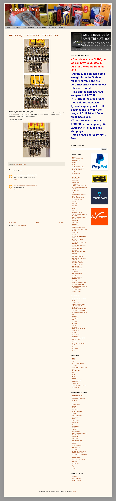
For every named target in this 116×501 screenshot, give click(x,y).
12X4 (73, 164)
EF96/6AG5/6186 (76, 289)
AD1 (73, 319)
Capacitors (74, 476)
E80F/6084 (16, 164)
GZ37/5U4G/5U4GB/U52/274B (79, 385)
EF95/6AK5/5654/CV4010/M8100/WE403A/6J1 (79, 287)
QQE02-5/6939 (75, 463)
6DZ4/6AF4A (75, 417)
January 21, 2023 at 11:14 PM (29, 175)
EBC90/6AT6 (75, 220)
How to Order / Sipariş (19, 27)
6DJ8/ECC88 (75, 180)
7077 (73, 424)
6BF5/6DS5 (75, 409)
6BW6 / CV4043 (76, 302)
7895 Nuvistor (75, 429)
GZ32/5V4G (75, 381)
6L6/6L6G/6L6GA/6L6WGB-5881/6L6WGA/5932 (79, 305)
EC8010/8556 (75, 226)
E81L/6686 (74, 210)
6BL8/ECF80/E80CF (77, 411)
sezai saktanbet (18, 175)
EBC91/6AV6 (75, 222)
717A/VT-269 (75, 190)
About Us (31, 27)
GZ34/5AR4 (75, 383)
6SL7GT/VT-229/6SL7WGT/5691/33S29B (79, 185)
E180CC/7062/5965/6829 (78, 198)
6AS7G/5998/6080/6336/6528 (79, 299)
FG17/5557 (75, 461)
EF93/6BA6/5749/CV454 (78, 284)
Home (8, 27)
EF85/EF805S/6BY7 (77, 277)
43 (72, 402)
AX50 (73, 372)
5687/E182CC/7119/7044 (78, 168)
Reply (15, 179)
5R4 (73, 361)
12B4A (74, 157)
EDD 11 (74, 269)
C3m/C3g (74, 192)
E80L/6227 (74, 207)
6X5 (73, 369)
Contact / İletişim (41, 27)
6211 (73, 175)
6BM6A (74, 413)
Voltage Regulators (76, 480)
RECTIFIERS (75, 387)
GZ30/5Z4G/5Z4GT (77, 380)
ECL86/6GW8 (75, 330)
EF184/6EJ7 (75, 271)
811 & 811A (75, 316)
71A (73, 314)
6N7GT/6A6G (75, 420)
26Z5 (73, 360)
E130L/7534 (75, 321)
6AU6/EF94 (75, 406)
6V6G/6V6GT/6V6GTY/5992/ (79, 310)
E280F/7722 (75, 201)
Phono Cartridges (76, 478)
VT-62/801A (75, 348)
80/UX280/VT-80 (76, 371)
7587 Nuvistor (75, 428)
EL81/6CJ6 (75, 336)
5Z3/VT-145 (75, 365)
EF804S (74, 275)
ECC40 (74, 234)
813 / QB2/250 (75, 318)
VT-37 (73, 346)
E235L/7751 (75, 323)
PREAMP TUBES (22, 164)
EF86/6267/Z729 (76, 279)
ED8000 (74, 332)
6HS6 (73, 418)
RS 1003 (74, 341)
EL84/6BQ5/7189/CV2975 (78, 338)
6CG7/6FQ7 (75, 179)
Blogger (74, 491)
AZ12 (73, 376)
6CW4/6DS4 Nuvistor (77, 415)
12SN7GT (74, 162)
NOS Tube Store (26, 9)
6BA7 (73, 408)
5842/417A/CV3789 (77, 169)
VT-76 (73, 350)
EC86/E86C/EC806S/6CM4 (78, 227)
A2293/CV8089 (76, 431)
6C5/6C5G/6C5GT (76, 177)
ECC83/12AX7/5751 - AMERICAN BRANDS (77, 255)
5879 (73, 171)
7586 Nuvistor (75, 426)
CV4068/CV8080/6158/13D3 (79, 194)
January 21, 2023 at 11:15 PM (29, 185)
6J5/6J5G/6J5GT (76, 182)
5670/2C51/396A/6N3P (77, 166)
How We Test (52, 27)
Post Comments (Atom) (20, 225)
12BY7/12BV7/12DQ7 (77, 159)
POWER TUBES (76, 339)
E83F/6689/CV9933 (77, 212)
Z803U (74, 468)
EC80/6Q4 (74, 224)
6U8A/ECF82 (75, 422)
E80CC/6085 (75, 203)
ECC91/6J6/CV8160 (77, 268)
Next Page (61, 222)
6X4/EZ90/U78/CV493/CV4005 (79, 312)
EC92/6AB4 (75, 232)
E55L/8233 (74, 325)
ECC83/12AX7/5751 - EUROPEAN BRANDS (77, 262)
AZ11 (73, 374)
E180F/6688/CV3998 (77, 199)
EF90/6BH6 (75, 280)
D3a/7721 (74, 196)
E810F (73, 208)
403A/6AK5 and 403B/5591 (78, 398)
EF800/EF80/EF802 (77, 273)
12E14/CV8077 (76, 160)
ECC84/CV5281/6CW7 (77, 264)
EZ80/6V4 (74, 378)
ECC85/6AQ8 (75, 266)
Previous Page (12, 222)
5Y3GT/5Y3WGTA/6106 (78, 363)
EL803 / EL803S (76, 334)
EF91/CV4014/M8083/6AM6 (79, 282)
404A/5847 (74, 400)
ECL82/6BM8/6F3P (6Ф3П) (78, 329)
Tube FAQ (62, 27)
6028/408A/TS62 (76, 173)
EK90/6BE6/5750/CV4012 (78, 459)
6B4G (73, 300)
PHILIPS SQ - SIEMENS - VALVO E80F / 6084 (34, 35)
